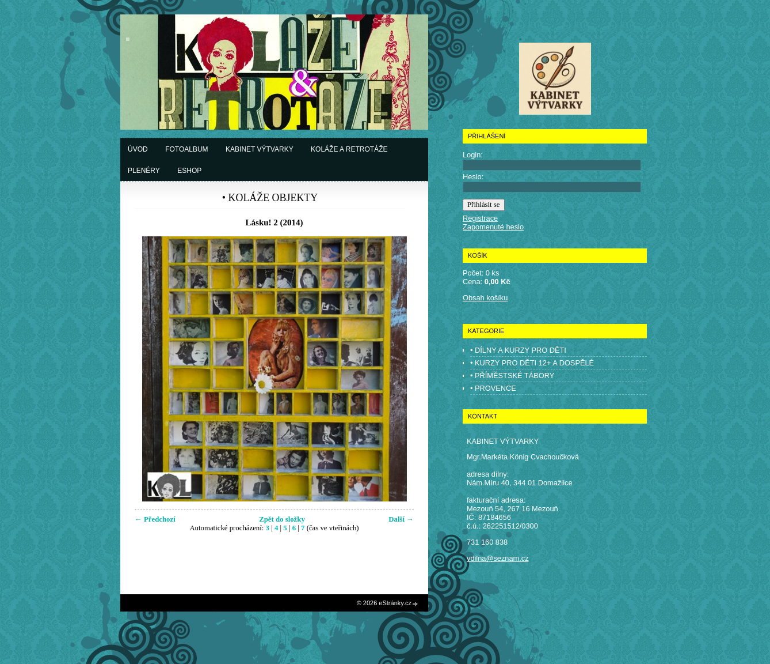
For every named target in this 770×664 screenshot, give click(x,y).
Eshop (189, 171)
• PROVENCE (493, 388)
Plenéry (144, 171)
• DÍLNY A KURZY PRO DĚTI (518, 350)
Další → (401, 519)
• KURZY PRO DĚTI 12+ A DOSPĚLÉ (532, 363)
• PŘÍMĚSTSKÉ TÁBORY (512, 375)
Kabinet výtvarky (259, 149)
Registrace (480, 218)
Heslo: (473, 176)
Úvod (138, 149)
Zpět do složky (282, 519)
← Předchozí (155, 519)
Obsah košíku (485, 297)
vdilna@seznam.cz (498, 558)
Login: (473, 154)
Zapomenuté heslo (493, 226)
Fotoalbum (186, 149)
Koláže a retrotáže (349, 149)
